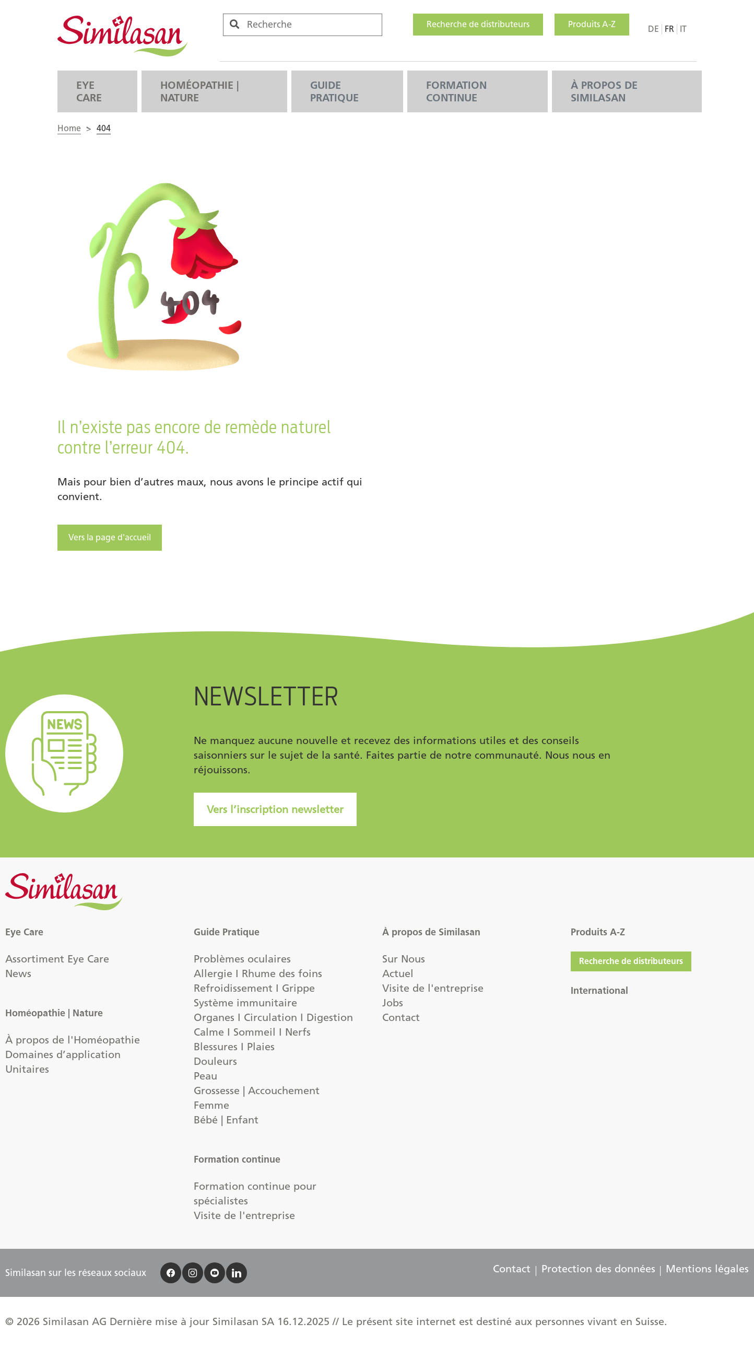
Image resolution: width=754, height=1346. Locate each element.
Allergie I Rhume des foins (258, 973)
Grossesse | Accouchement (257, 1090)
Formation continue (456, 91)
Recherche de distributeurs (478, 24)
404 (104, 128)
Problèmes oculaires (242, 959)
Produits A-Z (592, 24)
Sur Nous (403, 959)
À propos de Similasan (604, 91)
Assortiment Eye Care (57, 959)
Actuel (398, 973)
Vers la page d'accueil (109, 537)
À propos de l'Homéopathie (72, 1040)
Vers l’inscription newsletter (275, 809)
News (18, 973)
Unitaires (27, 1069)
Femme (211, 1105)
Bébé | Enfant (226, 1119)
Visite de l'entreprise (244, 1215)
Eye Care (89, 91)
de (653, 29)
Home (69, 128)
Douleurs (215, 1061)
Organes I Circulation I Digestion (273, 1017)
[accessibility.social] (170, 1272)
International (599, 990)
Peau (205, 1076)
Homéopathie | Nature (199, 91)
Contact (401, 1017)
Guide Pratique (334, 91)
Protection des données (598, 1268)
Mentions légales (707, 1268)
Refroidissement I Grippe (254, 988)
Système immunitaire (245, 1002)
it (683, 29)
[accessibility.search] (234, 24)
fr (669, 29)
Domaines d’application (63, 1054)
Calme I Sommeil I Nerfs (252, 1032)
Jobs (392, 1002)
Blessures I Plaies (234, 1046)
